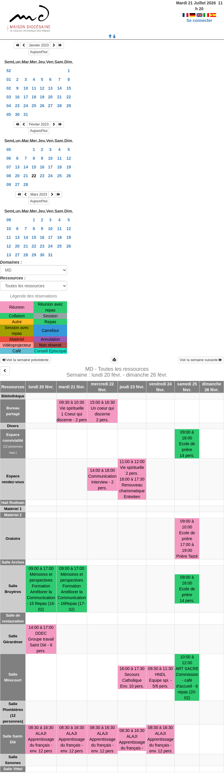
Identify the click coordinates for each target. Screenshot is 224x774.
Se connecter (199, 14)
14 (59, 88)
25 (34, 105)
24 (25, 105)
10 (25, 88)
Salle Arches (12, 562)
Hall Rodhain (12, 502)
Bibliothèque (12, 396)
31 (25, 114)
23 (17, 105)
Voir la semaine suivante (201, 360)
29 (68, 105)
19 (42, 97)
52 (8, 70)
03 (8, 97)
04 (8, 105)
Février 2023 (38, 124)
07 (8, 167)
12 (42, 88)
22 (68, 97)
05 (8, 114)
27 (50, 105)
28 (59, 105)
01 (8, 79)
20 (50, 97)
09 (8, 184)
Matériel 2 (13, 515)
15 (68, 88)
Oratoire (13, 538)
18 (34, 97)
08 (8, 175)
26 (42, 105)
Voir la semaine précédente (25, 360)
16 (17, 97)
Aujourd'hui (39, 52)
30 (17, 114)
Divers (13, 426)
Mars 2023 (39, 194)
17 (25, 97)
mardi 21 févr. (72, 387)
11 (34, 88)
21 (59, 97)
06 (8, 158)
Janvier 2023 (39, 45)
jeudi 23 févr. (132, 387)
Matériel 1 (13, 509)
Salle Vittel (12, 769)
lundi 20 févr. (41, 387)
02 (8, 88)
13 (50, 88)
